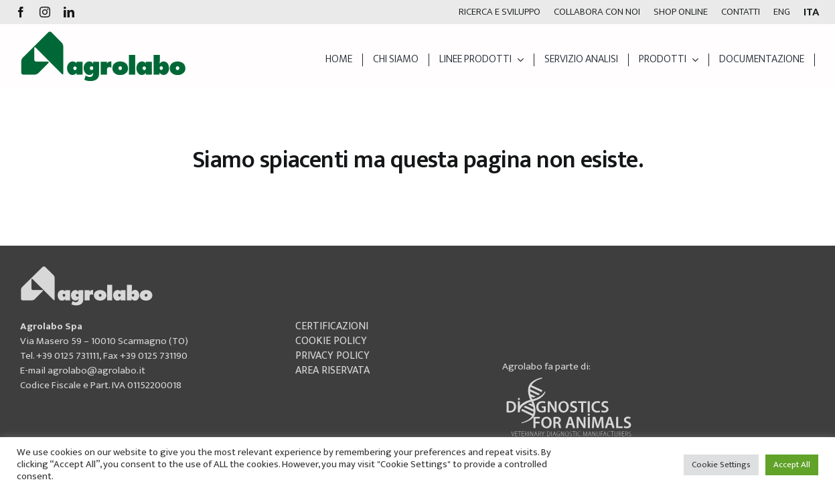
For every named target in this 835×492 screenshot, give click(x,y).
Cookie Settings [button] (721, 464)
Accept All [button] (791, 464)
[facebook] (20, 12)
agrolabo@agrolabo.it (96, 370)
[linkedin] (69, 12)
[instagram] (45, 12)
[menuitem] (781, 12)
